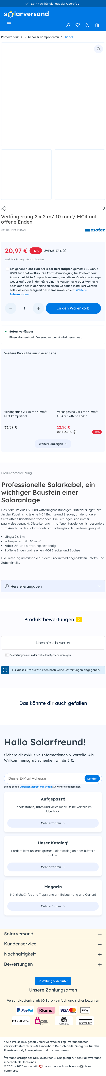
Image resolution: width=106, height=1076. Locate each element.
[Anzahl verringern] (10, 308)
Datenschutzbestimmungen (35, 786)
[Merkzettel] (78, 25)
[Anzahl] (24, 308)
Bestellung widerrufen (53, 981)
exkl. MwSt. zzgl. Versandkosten (24, 259)
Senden (92, 778)
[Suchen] (68, 25)
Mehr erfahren (53, 823)
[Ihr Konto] (87, 25)
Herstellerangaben (23, 586)
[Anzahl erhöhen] (38, 308)
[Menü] (9, 23)
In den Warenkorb (73, 308)
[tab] (53, 620)
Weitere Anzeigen (66, 444)
